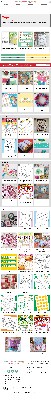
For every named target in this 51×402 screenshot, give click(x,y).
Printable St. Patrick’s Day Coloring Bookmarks (8, 333)
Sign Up (48, 64)
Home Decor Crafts (19, 57)
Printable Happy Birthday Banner (25, 109)
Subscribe (17, 381)
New (2, 210)
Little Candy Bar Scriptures (25, 155)
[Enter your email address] (33, 363)
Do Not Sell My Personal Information (12, 377)
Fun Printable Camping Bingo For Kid (25, 49)
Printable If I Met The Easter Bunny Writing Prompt (42, 229)
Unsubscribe (17, 383)
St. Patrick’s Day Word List (42, 291)
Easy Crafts (32, 57)
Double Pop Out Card (38, 353)
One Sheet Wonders (32, 59)
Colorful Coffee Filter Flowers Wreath (41, 110)
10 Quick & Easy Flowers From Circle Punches (42, 250)
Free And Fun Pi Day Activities (42, 271)
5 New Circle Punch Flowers (10, 200)
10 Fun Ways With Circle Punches (13, 353)
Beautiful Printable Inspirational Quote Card (42, 49)
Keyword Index (8, 379)
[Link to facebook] (8, 371)
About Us (5, 375)
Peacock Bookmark (41, 155)
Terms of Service (9, 383)
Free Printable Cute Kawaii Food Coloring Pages (25, 181)
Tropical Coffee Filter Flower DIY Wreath (25, 87)
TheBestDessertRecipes (44, 372)
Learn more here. (38, 387)
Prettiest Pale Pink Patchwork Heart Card (41, 135)
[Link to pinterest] (16, 371)
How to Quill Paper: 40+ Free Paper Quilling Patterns (9, 87)
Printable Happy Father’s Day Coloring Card (9, 155)
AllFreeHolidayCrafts (30, 371)
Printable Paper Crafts (7, 59)
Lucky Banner (9, 271)
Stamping (44, 59)
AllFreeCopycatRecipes (44, 374)
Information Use (30, 65)
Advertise (10, 375)
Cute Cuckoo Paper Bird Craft (41, 200)
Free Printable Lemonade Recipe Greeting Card (9, 49)
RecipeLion (42, 369)
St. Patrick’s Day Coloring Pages (9, 312)
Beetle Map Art (9, 228)
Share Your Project (9, 381)
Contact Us (16, 375)
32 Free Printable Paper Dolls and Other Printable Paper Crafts (41, 88)
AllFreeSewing (29, 374)
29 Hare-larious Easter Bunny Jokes (25, 250)
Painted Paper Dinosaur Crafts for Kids (9, 181)
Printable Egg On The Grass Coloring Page (25, 292)
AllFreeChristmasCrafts (31, 372)
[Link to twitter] (12, 371)
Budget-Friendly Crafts (7, 57)
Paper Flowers (44, 57)
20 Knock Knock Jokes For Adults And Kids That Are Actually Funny (25, 202)
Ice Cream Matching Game (9, 109)
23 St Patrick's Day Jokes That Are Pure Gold (25, 333)
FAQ (21, 375)
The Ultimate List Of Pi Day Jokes (25, 271)
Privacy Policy (25, 65)
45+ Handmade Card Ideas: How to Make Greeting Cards (41, 181)
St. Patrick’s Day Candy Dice (25, 312)
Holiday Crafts (19, 59)
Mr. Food (41, 371)
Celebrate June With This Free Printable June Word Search (9, 135)
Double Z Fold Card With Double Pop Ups (9, 292)
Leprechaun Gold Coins (42, 312)
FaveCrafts (28, 369)
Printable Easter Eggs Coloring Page (25, 229)
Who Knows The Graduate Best (25, 134)
